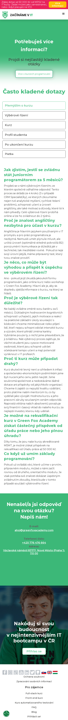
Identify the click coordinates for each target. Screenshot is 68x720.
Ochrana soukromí (34, 677)
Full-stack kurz (34, 693)
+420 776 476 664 (34, 542)
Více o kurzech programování (34, 74)
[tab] (34, 106)
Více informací (57, 4)
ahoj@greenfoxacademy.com (34, 530)
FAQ (34, 707)
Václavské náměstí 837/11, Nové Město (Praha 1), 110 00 (34, 552)
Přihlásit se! (34, 716)
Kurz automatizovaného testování (34, 703)
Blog (34, 712)
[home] (16, 15)
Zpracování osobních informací (34, 681)
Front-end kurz (34, 698)
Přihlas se (34, 651)
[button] (63, 13)
